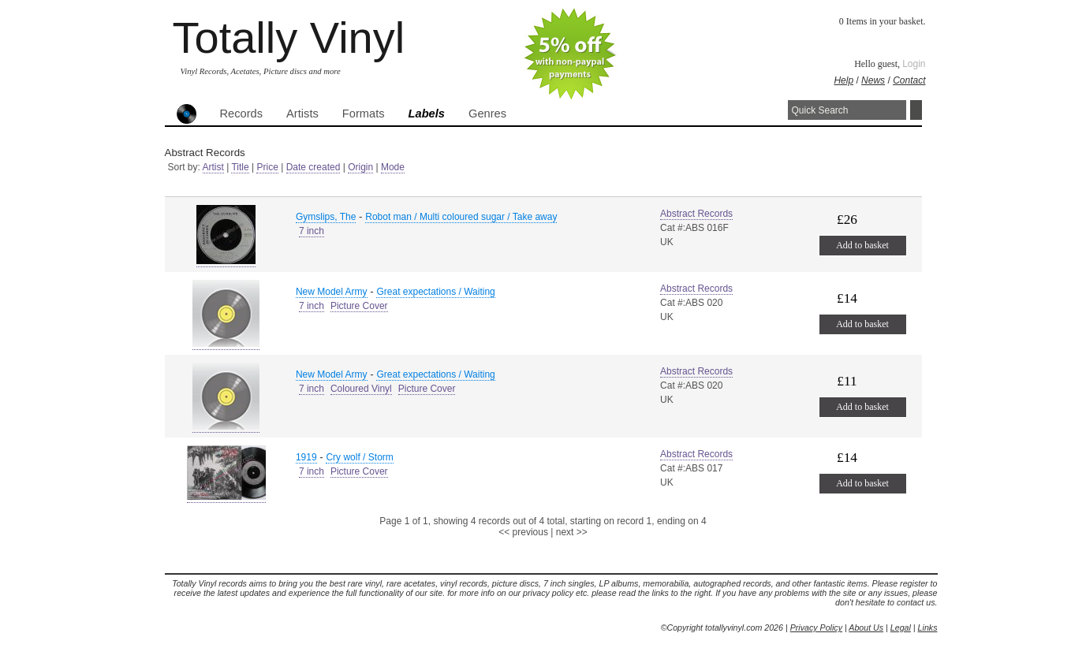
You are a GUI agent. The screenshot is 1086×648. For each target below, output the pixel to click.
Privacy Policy (816, 627)
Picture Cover (359, 305)
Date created (313, 167)
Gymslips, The (326, 216)
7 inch (311, 230)
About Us (866, 627)
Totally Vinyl (289, 37)
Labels (427, 113)
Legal (900, 627)
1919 (306, 457)
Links (928, 627)
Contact (909, 80)
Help (843, 80)
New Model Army (332, 291)
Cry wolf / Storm (359, 457)
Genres (487, 113)
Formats (363, 113)
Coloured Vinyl (361, 388)
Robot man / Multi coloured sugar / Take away (461, 216)
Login (913, 63)
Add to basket (862, 245)
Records (241, 113)
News (873, 80)
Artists (302, 113)
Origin (360, 167)
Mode (393, 167)
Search (916, 110)
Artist (213, 167)
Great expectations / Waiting (435, 291)
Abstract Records (696, 213)
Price (267, 167)
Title (239, 167)
